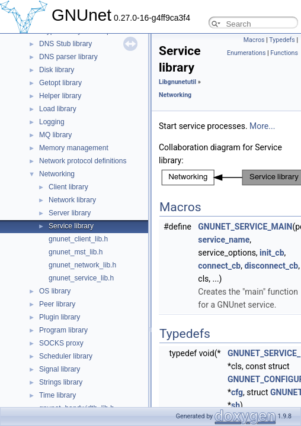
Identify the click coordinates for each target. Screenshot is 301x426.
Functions (284, 53)
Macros (254, 40)
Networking (57, 174)
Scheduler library (65, 356)
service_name (223, 239)
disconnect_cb (271, 265)
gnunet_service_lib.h (81, 278)
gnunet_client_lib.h (78, 239)
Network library (72, 200)
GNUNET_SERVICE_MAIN (245, 226)
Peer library (57, 304)
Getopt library (60, 83)
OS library (55, 291)
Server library (70, 213)
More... (262, 126)
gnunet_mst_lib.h (76, 252)
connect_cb (219, 265)
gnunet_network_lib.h (82, 265)
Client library (68, 187)
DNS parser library (68, 57)
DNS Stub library (65, 44)
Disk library (56, 70)
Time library (57, 395)
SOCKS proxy (61, 343)
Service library (71, 226)
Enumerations (246, 53)
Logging (52, 122)
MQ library (55, 135)
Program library (63, 330)
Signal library (59, 369)
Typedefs (282, 40)
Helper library (60, 96)
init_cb (272, 252)
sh (235, 405)
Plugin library (59, 317)
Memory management (73, 148)
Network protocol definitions (82, 161)
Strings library (60, 382)
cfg (237, 392)
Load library (57, 109)
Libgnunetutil (177, 82)
